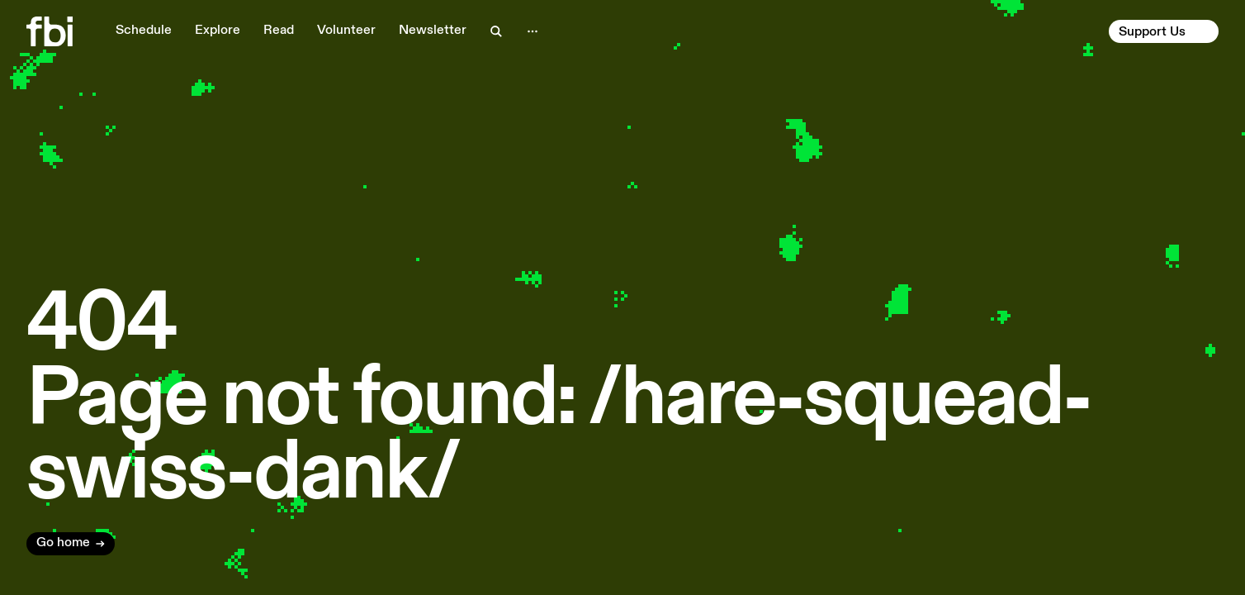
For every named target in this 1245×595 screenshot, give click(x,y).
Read (278, 30)
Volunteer (346, 30)
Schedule (144, 30)
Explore (217, 30)
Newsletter (432, 30)
